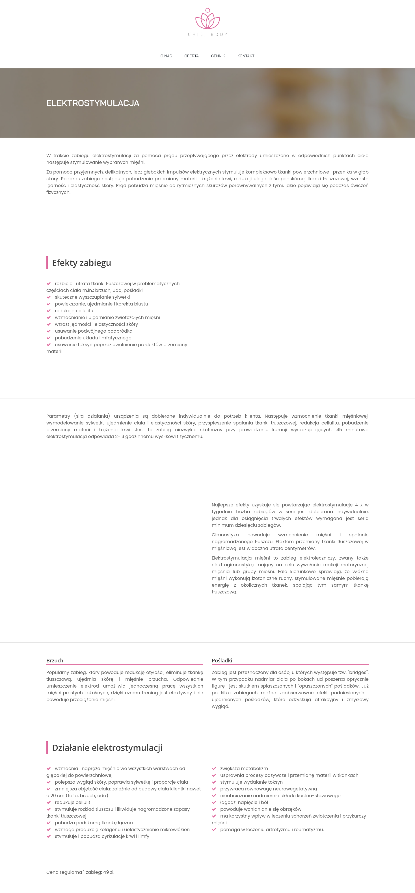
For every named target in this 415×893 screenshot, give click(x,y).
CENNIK (218, 55)
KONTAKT (245, 55)
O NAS (166, 55)
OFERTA (191, 55)
